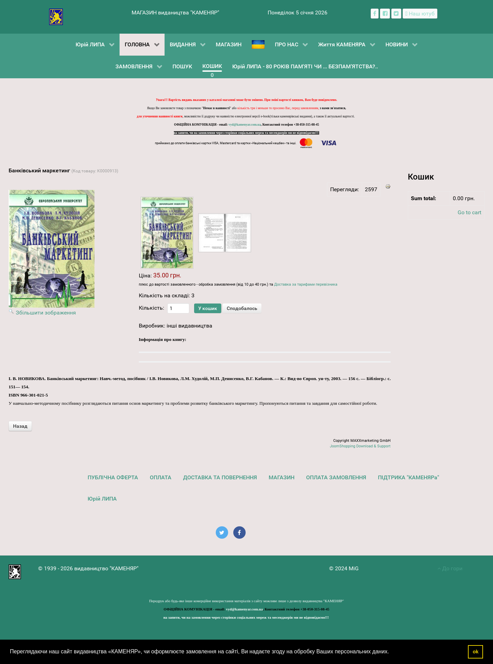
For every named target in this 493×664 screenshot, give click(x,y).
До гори (449, 568)
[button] (392, 652)
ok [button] (476, 651)
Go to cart (469, 212)
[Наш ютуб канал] (420, 14)
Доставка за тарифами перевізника (305, 284)
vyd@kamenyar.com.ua (244, 124)
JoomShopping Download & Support (360, 446)
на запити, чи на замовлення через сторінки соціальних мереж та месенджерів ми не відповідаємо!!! (247, 133)
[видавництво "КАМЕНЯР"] (56, 16)
